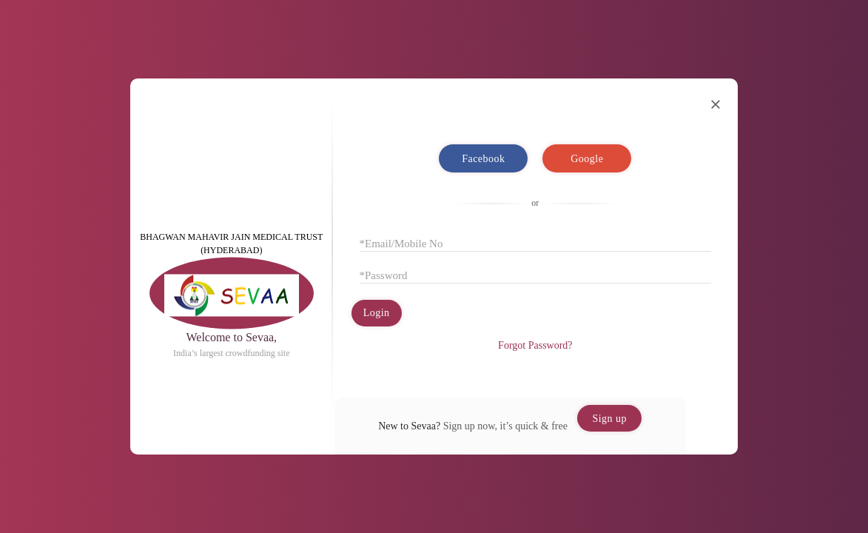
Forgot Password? (535, 345)
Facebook (483, 158)
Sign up (609, 418)
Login (376, 312)
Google (587, 158)
